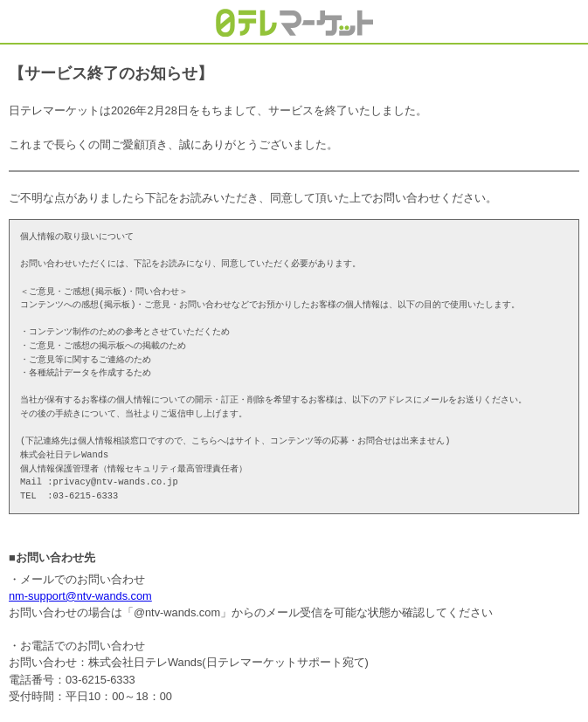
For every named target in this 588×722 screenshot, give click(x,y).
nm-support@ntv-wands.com (80, 595)
